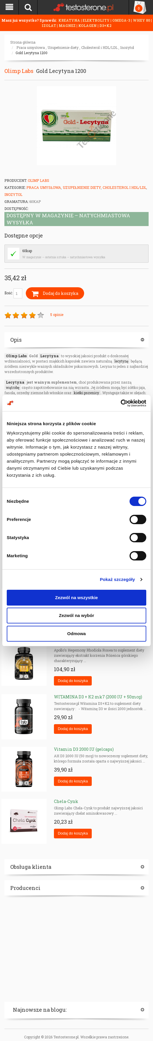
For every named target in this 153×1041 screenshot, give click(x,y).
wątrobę (12, 387)
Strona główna (22, 42)
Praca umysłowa (30, 47)
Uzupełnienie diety (63, 47)
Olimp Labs (18, 70)
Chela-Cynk (66, 801)
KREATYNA (69, 20)
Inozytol (127, 47)
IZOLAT (49, 25)
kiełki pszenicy (86, 392)
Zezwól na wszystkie (76, 597)
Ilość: (13, 293)
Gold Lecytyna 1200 (31, 52)
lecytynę (121, 361)
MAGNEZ (67, 25)
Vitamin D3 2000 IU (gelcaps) (84, 749)
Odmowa (76, 633)
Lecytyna (49, 355)
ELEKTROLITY (96, 20)
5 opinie (56, 314)
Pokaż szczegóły (117, 579)
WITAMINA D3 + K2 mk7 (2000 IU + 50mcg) (98, 697)
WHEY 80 (141, 20)
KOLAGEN (88, 25)
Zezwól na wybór (76, 615)
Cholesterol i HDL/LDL (99, 47)
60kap (27, 250)
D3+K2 (105, 25)
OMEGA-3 (121, 20)
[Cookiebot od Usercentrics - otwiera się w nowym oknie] (120, 403)
